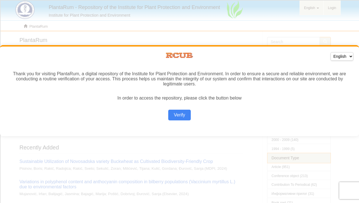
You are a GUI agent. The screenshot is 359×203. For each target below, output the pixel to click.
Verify (179, 114)
